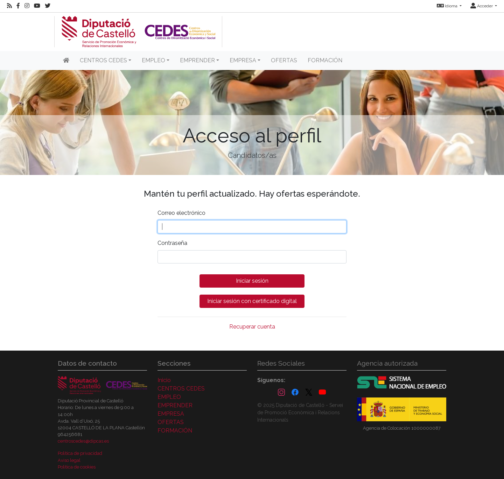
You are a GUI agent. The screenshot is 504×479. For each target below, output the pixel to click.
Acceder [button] (482, 5)
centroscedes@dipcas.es (83, 441)
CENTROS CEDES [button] (103, 60)
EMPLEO (169, 397)
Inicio (164, 380)
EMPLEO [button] (153, 60)
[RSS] (9, 5)
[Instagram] (281, 392)
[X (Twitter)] (308, 392)
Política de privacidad (80, 453)
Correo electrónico (181, 213)
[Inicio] (66, 60)
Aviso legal (69, 460)
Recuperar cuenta (252, 326)
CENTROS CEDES (181, 388)
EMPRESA (171, 413)
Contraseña (172, 243)
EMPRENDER (175, 405)
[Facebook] (295, 392)
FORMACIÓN (325, 60)
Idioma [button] (447, 5)
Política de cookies (77, 467)
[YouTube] (322, 392)
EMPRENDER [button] (197, 60)
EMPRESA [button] (243, 60)
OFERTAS (284, 60)
